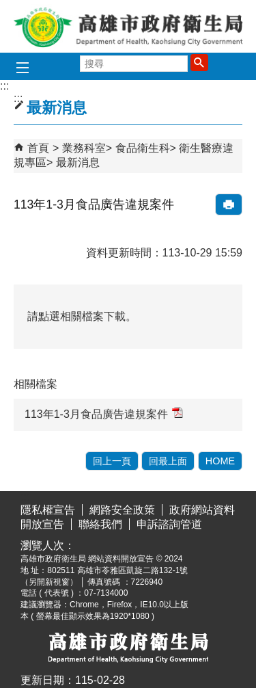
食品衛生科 (142, 148)
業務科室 (84, 148)
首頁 (38, 148)
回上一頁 (112, 460)
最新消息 (78, 162)
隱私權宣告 (47, 510)
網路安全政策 (122, 510)
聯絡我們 (100, 524)
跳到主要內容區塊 (7, 10)
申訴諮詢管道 (169, 524)
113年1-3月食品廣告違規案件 (104, 413)
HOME (220, 460)
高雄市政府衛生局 (128, 26)
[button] (199, 62)
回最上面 (168, 460)
